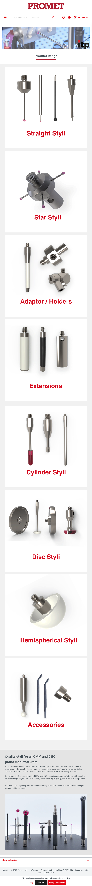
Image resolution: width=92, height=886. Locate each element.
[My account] (69, 17)
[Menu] (5, 17)
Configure (41, 883)
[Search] (53, 17)
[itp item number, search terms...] (31, 17)
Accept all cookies (57, 883)
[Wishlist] (63, 17)
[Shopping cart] (81, 17)
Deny (31, 883)
